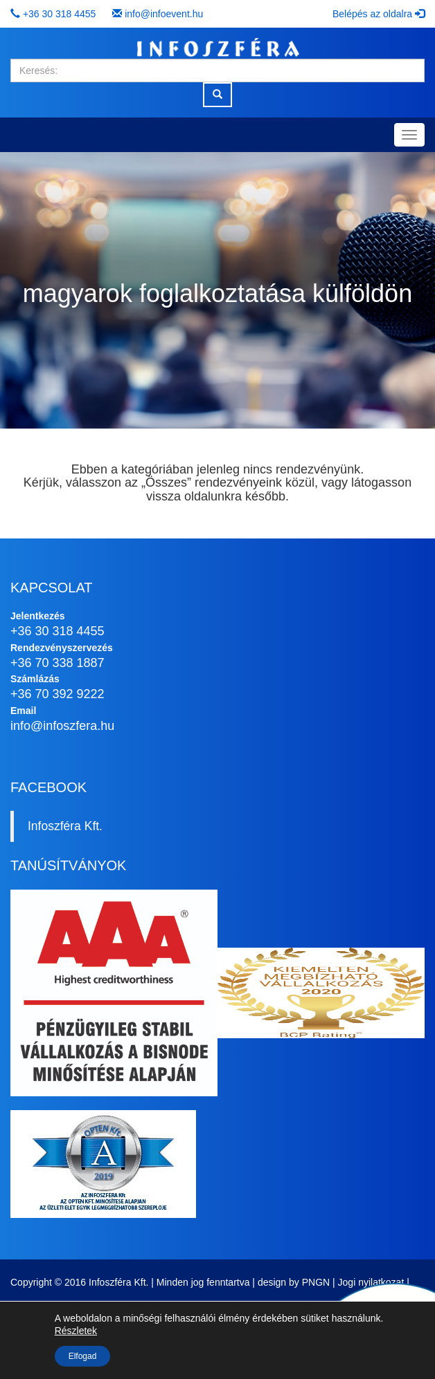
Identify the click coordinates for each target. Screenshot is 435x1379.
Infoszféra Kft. (65, 826)
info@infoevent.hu (164, 13)
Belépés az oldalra (378, 13)
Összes (166, 482)
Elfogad (83, 1356)
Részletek (76, 1330)
